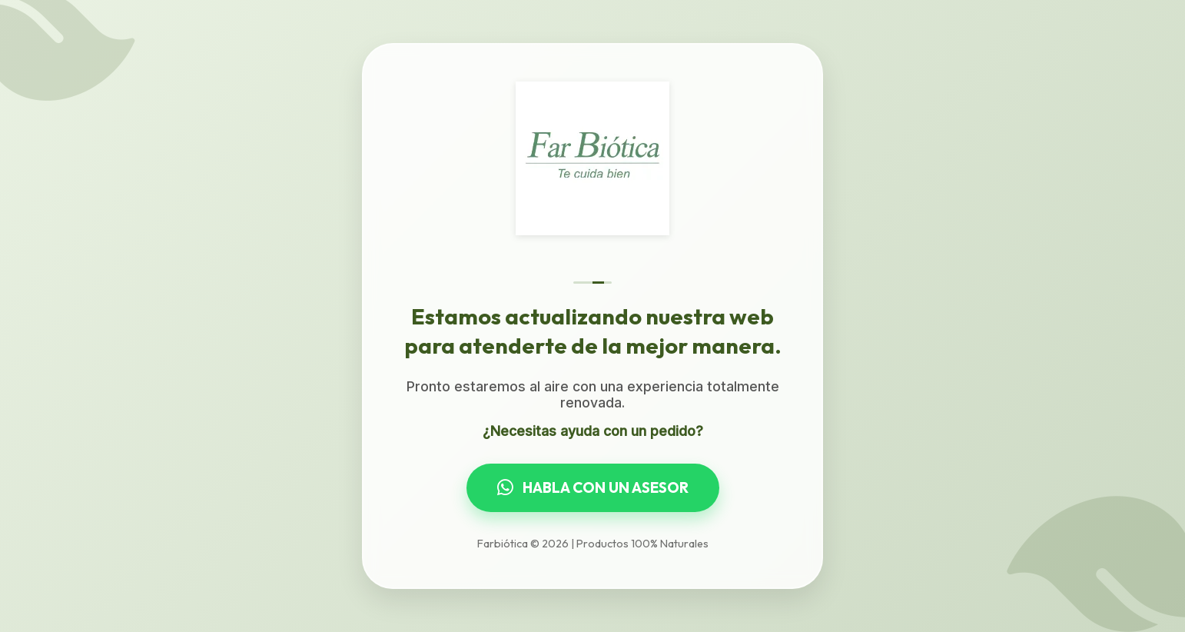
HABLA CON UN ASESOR (593, 487)
